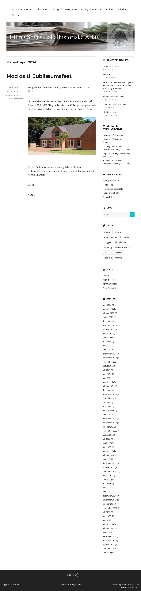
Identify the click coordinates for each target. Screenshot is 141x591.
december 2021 (109, 463)
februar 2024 (108, 386)
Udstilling (108, 257)
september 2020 (110, 508)
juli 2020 (106, 512)
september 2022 (110, 430)
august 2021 (108, 475)
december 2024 (109, 353)
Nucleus (115, 584)
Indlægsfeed (108, 279)
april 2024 (107, 378)
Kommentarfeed (110, 283)
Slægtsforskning (116, 252)
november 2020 (110, 499)
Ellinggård (108, 242)
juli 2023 (106, 402)
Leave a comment (14, 99)
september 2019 (110, 548)
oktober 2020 (109, 504)
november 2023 (110, 394)
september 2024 (110, 361)
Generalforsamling (123, 247)
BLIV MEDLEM (20, 9)
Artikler (109, 9)
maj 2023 (107, 406)
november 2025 (110, 325)
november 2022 (110, 422)
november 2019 (110, 540)
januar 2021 (108, 491)
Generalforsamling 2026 (113, 96)
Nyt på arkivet (109, 193)
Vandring (118, 257)
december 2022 (109, 418)
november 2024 (110, 357)
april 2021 (107, 487)
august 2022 (108, 435)
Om (14, 15)
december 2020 (109, 495)
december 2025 (109, 321)
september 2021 (110, 471)
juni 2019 (107, 552)
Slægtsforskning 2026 (65, 9)
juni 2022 (107, 443)
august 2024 (108, 365)
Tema (105, 197)
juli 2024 (106, 370)
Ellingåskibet (120, 242)
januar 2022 (108, 459)
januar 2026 (108, 317)
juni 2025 (107, 337)
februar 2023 (108, 410)
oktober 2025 (109, 329)
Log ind (106, 275)
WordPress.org (109, 288)
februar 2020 (108, 528)
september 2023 (110, 398)
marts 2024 (108, 382)
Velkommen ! (42, 9)
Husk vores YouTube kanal (114, 104)
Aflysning (108, 232)
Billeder (121, 9)
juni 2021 (107, 479)
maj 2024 (107, 374)
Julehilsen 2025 (109, 112)
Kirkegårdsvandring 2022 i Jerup (117, 149)
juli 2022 (106, 439)
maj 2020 (107, 516)
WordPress (134, 587)
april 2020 (107, 520)
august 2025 (108, 333)
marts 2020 (108, 524)
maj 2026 (107, 305)
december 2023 (109, 390)
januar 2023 (108, 414)
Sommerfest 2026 (111, 66)
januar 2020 (108, 532)
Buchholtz (124, 237)
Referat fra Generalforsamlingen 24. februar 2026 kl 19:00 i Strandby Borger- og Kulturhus (119, 85)
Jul (105, 252)
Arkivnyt (118, 232)
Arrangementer (89, 9)
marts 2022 (108, 451)
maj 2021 (107, 483)
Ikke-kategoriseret (111, 189)
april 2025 (107, 345)
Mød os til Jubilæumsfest (39, 76)
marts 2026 (108, 309)
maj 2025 (107, 341)
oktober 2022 (109, 426)
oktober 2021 (109, 467)
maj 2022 (107, 447)
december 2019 (109, 536)
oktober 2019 (109, 544)
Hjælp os (107, 184)
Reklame (106, 74)
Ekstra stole (118, 135)
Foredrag (108, 247)
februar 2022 (108, 455)
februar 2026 (108, 313)
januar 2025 (108, 349)
